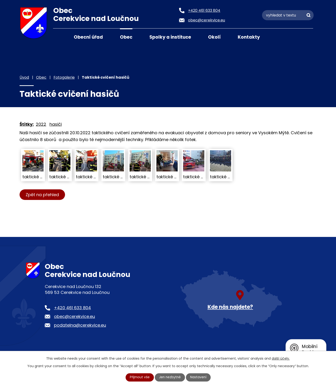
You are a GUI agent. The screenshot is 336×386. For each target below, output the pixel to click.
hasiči (55, 124)
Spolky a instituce (170, 37)
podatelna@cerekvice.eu (80, 325)
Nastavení (199, 377)
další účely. (281, 358)
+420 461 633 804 (72, 308)
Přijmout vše (139, 377)
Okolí (214, 37)
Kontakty (249, 37)
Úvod (59, 36)
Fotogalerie (64, 77)
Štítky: (27, 124)
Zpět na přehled (42, 195)
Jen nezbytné (170, 377)
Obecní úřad (88, 37)
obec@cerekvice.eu (74, 316)
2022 (41, 124)
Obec (126, 37)
